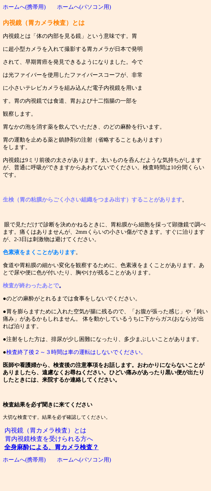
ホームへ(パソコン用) (84, 7)
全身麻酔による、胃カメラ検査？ (51, 447)
